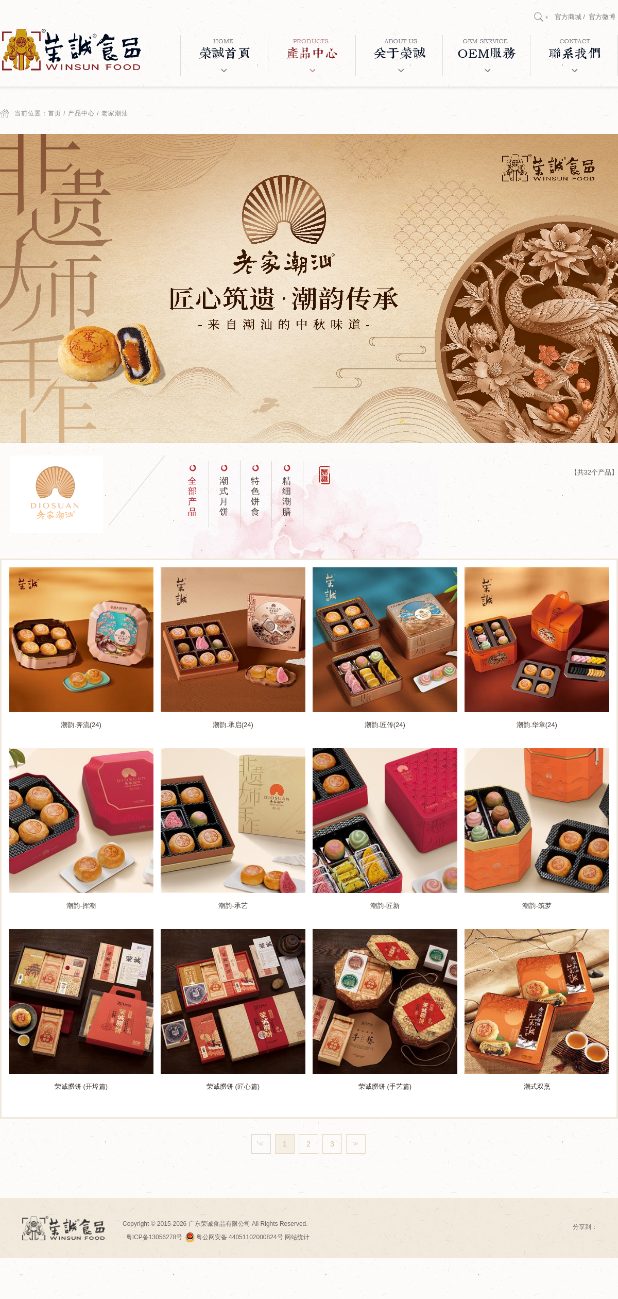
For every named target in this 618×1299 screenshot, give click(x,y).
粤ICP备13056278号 (154, 1237)
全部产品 (192, 496)
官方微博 (602, 17)
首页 (54, 113)
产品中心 (81, 113)
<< (260, 1144)
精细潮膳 (286, 496)
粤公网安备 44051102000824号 (234, 1237)
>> (354, 1144)
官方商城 (568, 17)
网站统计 (297, 1237)
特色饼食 (255, 496)
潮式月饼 (223, 496)
